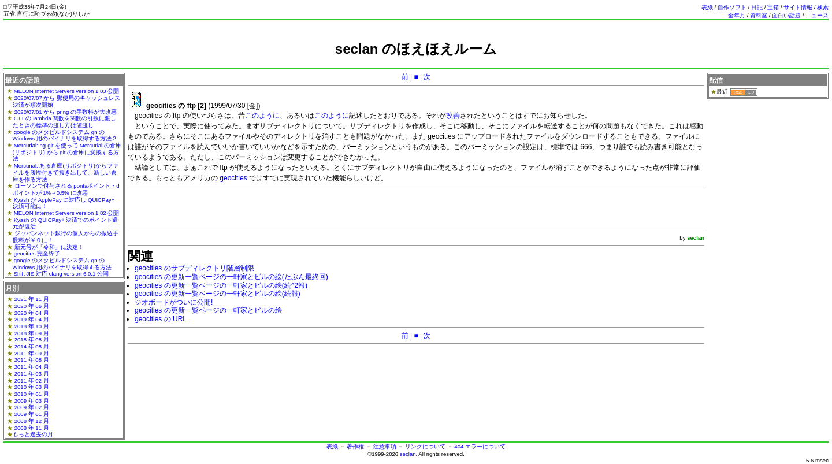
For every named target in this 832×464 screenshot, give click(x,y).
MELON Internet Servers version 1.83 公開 (67, 91)
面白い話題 (786, 15)
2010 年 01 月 (31, 394)
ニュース (817, 15)
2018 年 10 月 (31, 326)
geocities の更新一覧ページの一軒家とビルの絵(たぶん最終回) (231, 277)
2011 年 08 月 (31, 360)
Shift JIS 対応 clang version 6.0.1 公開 (61, 273)
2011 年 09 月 (31, 353)
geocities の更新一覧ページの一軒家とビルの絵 (208, 310)
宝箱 (773, 7)
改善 (453, 116)
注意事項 (384, 446)
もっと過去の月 (33, 434)
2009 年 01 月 (31, 414)
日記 (757, 7)
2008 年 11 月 (31, 428)
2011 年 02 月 (31, 380)
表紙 (707, 7)
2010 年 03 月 (31, 387)
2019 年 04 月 (31, 319)
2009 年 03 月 (31, 401)
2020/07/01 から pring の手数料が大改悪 (65, 112)
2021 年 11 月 (31, 299)
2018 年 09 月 (31, 333)
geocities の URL (161, 319)
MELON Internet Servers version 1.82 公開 (67, 213)
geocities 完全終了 (37, 253)
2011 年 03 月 (31, 373)
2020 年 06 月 (31, 306)
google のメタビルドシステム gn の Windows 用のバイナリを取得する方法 (62, 263)
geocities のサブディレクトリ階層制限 (194, 268)
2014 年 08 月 (31, 346)
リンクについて (425, 446)
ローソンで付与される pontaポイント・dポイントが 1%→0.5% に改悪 (66, 189)
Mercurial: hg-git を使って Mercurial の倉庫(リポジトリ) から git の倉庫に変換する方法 (67, 152)
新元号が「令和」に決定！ (49, 247)
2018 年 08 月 (31, 339)
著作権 (355, 446)
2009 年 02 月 (31, 407)
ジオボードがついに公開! (174, 302)
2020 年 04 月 (31, 313)
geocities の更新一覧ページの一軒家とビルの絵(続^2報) (221, 285)
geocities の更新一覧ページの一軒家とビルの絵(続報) (217, 293)
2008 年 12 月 (31, 421)
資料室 (758, 15)
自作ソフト (732, 7)
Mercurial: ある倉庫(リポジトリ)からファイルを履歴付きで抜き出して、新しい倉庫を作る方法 (65, 172)
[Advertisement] (416, 62)
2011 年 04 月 (31, 366)
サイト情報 (797, 7)
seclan (408, 454)
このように (262, 116)
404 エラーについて (480, 446)
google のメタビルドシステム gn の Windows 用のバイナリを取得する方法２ (65, 135)
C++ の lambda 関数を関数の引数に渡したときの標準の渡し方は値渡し (65, 121)
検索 (823, 7)
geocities (233, 178)
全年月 (736, 15)
